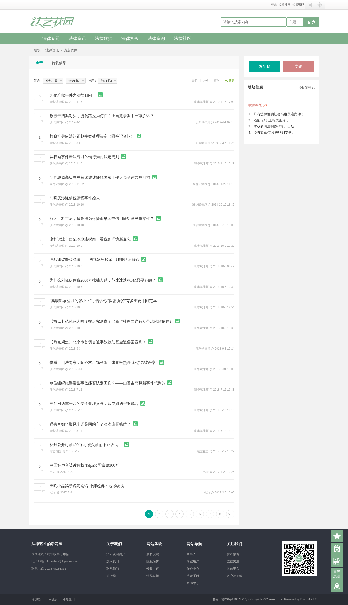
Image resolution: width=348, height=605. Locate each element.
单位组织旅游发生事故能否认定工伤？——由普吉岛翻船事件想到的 (108, 383)
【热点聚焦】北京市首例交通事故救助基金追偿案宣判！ (98, 342)
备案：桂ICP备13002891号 (230, 599)
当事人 (191, 554)
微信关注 (233, 561)
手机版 (53, 599)
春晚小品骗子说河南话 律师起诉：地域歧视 (87, 486)
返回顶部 (337, 586)
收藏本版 (257, 105)
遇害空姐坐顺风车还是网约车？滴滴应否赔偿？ (90, 424)
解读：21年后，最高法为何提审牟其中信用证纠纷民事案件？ (102, 219)
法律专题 (51, 38)
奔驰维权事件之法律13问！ (73, 95)
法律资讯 (77, 38)
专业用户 (193, 561)
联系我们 (112, 568)
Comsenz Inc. (275, 599)
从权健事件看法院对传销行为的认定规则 (84, 157)
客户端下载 (234, 576)
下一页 (230, 514)
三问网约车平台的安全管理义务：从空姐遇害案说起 (94, 404)
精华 (216, 80)
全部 (39, 63)
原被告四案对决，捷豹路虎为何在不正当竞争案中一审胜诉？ (102, 116)
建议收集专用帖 (58, 554)
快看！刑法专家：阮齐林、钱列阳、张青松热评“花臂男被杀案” (103, 362)
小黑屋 (67, 599)
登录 (274, 4)
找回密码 (298, 4)
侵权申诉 (152, 568)
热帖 (205, 80)
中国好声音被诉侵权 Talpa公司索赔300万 (84, 465)
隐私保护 (152, 561)
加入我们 (112, 561)
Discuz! (305, 599)
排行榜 (111, 576)
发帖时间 (106, 80)
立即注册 (284, 4)
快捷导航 (320, 4)
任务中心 (193, 568)
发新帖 (264, 66)
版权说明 (152, 554)
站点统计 (37, 599)
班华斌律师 (201, 102)
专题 (292, 22)
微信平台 (233, 568)
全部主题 (52, 80)
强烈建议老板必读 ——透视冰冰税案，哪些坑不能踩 (94, 260)
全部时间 (74, 80)
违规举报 (152, 576)
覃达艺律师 (199, 184)
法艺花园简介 (115, 554)
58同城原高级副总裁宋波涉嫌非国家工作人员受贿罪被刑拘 (100, 177)
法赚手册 (193, 576)
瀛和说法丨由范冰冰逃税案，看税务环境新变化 (90, 239)
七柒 (206, 472)
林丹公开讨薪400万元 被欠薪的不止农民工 (86, 445)
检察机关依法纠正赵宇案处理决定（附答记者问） (92, 136)
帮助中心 (193, 583)
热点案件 (70, 50)
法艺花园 (203, 451)
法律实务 (130, 38)
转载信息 (59, 63)
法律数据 (103, 38)
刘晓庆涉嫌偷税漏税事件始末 (75, 198)
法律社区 (182, 38)
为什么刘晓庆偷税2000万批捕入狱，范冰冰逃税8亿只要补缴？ (103, 280)
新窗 (231, 80)
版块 (37, 50)
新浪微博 (233, 554)
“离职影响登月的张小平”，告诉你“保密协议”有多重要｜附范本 (103, 301)
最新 (194, 80)
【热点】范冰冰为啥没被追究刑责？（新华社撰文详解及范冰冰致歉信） (111, 321)
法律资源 (156, 38)
